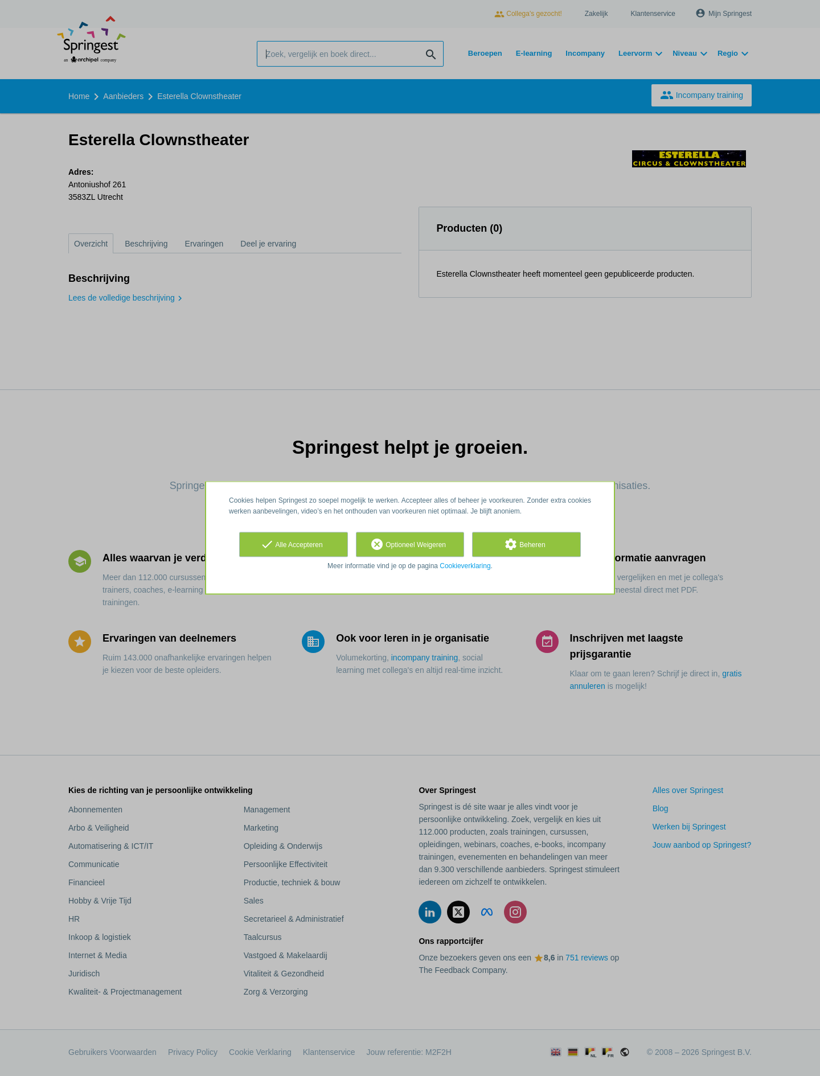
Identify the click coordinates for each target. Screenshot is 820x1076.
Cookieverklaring (465, 566)
